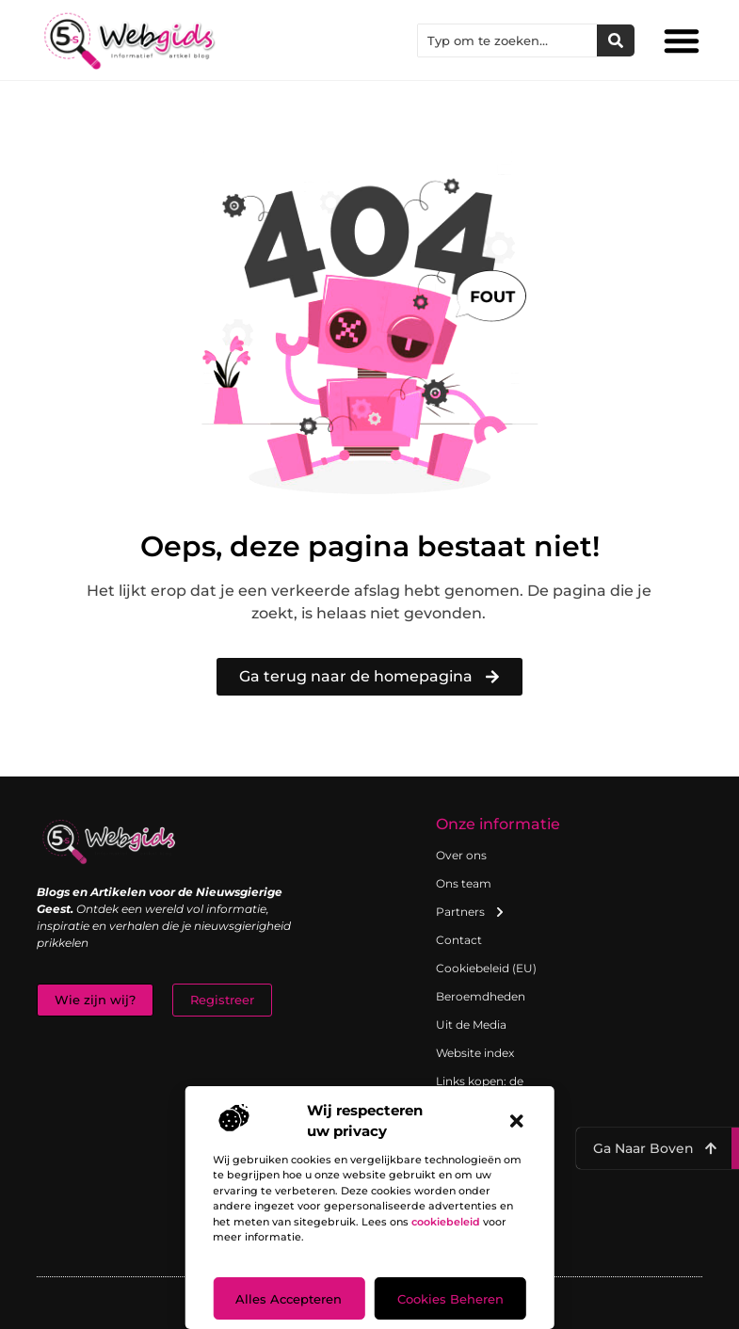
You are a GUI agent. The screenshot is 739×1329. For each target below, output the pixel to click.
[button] (516, 1121)
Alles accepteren (288, 1298)
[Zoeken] (616, 40)
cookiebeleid (445, 1221)
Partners (471, 912)
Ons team (463, 883)
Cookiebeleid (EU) (486, 968)
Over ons (461, 855)
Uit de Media (471, 1024)
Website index (475, 1053)
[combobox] (507, 40)
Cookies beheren (450, 1298)
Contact (459, 940)
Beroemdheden (480, 996)
